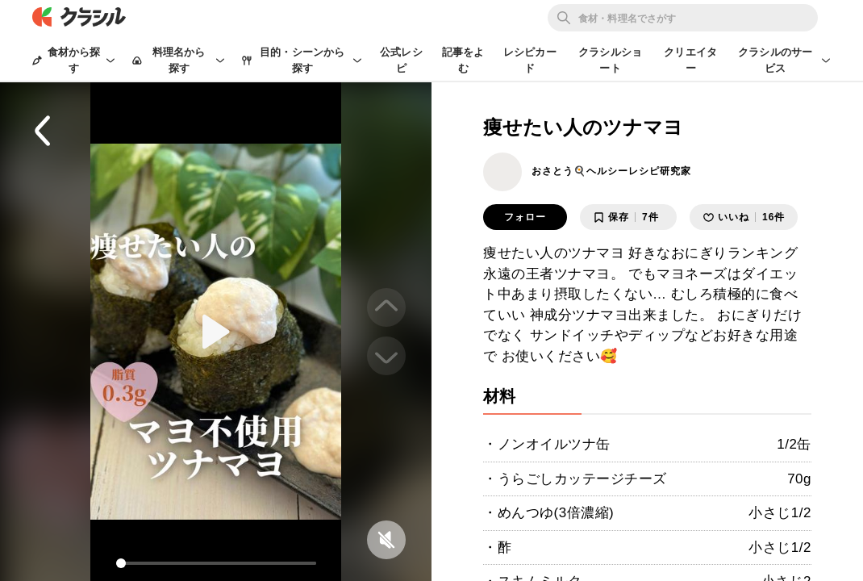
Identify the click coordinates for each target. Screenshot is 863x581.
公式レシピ (401, 60)
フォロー (525, 217)
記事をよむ (463, 60)
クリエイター (690, 60)
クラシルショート (610, 60)
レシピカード (530, 60)
